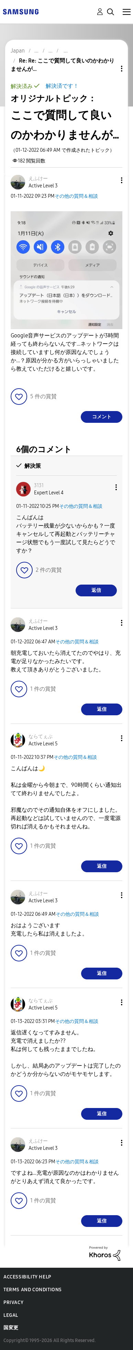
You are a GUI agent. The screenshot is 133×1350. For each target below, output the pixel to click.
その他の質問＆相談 (76, 196)
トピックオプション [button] (110, 68)
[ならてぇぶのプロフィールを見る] (41, 736)
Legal (10, 1315)
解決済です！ (62, 86)
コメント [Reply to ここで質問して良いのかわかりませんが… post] (101, 417)
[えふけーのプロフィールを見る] (38, 178)
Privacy (13, 1302)
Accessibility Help (27, 1277)
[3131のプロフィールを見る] (39, 485)
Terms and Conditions (32, 1290)
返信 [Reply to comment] (96, 590)
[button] (110, 180)
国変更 (11, 1328)
